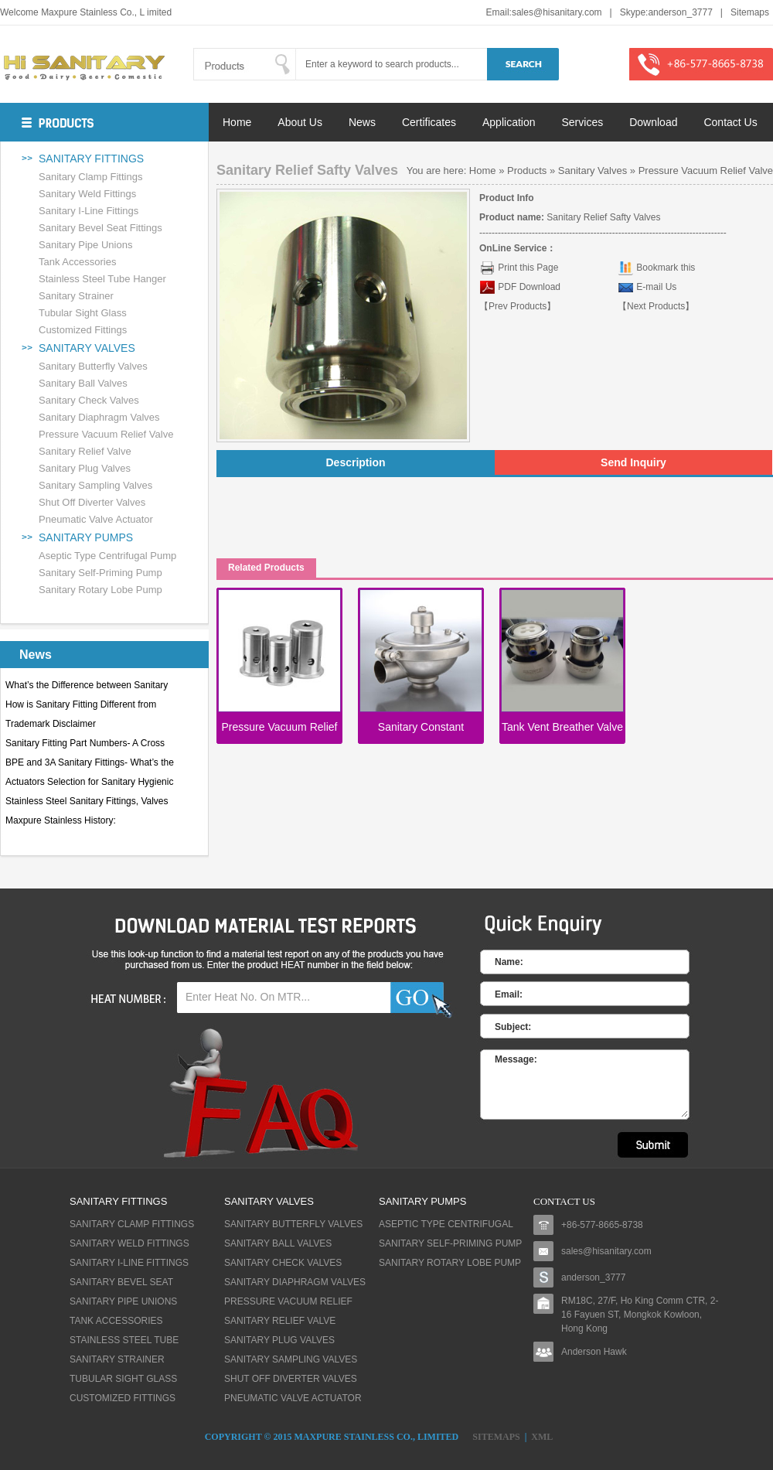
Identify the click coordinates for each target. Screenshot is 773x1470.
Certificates (429, 122)
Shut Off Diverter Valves (92, 502)
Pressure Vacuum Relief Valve (106, 434)
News (362, 122)
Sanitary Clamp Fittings (90, 176)
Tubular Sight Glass (83, 313)
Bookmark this (665, 267)
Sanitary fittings (91, 158)
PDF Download (527, 286)
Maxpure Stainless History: (60, 820)
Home (237, 122)
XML (542, 1436)
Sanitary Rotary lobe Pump (100, 589)
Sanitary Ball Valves (83, 383)
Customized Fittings (83, 330)
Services (583, 122)
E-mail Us (656, 286)
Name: (509, 962)
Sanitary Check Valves (89, 400)
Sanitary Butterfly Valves (93, 366)
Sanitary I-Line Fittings (88, 211)
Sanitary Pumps (86, 537)
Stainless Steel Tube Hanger (102, 279)
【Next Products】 (656, 306)
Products (527, 170)
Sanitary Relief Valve (85, 451)
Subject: (513, 1026)
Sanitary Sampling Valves (95, 485)
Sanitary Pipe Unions (85, 245)
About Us (300, 122)
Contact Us (730, 122)
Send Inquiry (633, 462)
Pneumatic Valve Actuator (96, 519)
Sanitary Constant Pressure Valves (421, 729)
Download (653, 122)
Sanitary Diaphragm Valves (99, 417)
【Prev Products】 (517, 306)
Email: (509, 994)
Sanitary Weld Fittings (87, 194)
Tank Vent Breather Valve (562, 727)
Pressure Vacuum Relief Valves (280, 729)
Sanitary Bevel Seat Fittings (100, 228)
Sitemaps (749, 12)
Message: (516, 1059)
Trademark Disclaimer (50, 723)
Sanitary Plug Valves (85, 468)
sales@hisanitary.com (557, 12)
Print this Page (528, 267)
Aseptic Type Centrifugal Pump (107, 555)
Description (355, 462)
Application (509, 122)
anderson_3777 (680, 12)
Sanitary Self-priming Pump (100, 572)
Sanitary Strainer (76, 296)
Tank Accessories (77, 262)
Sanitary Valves (87, 348)
